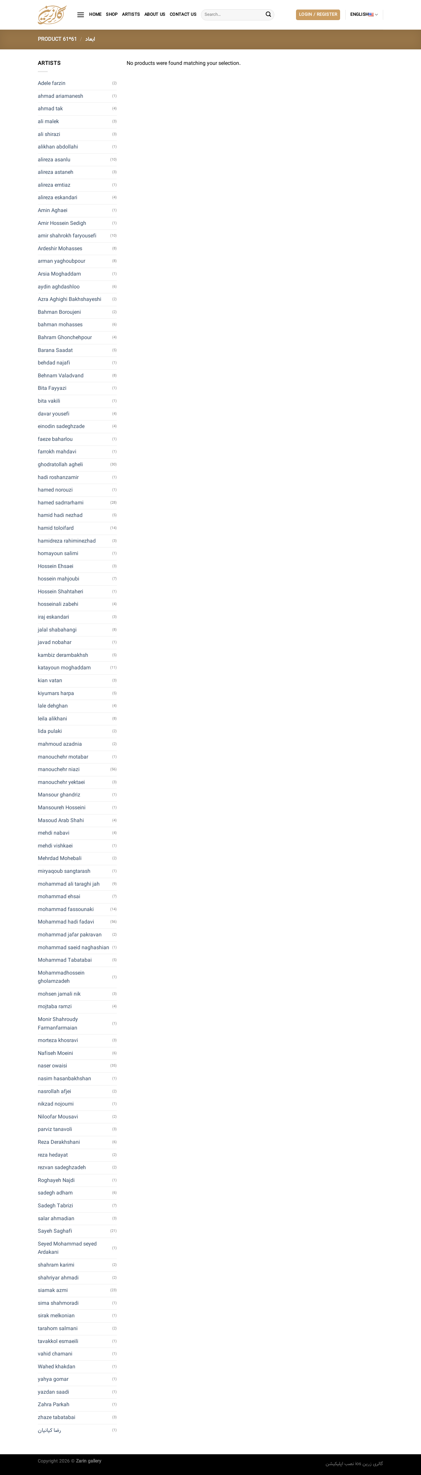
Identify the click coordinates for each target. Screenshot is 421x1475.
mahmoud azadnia (60, 744)
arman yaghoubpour (61, 261)
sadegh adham (55, 1193)
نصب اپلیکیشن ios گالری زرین (354, 1463)
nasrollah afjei (54, 1091)
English (364, 15)
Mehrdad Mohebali (60, 858)
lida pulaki (50, 731)
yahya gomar (53, 1379)
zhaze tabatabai (56, 1417)
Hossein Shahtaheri (60, 592)
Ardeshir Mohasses (60, 249)
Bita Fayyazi (52, 388)
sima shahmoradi (58, 1303)
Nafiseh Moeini (55, 1053)
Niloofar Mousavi (58, 1117)
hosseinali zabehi (58, 604)
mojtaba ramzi (55, 1007)
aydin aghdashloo (59, 287)
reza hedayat (53, 1155)
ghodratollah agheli (60, 465)
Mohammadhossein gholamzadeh (61, 977)
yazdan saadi (53, 1392)
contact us (183, 15)
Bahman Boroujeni (59, 312)
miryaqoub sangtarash (64, 871)
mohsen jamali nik (59, 994)
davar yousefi (53, 414)
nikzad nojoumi (56, 1104)
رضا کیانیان (49, 1430)
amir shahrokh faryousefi (67, 236)
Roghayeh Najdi (56, 1180)
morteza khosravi (58, 1040)
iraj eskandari (53, 617)
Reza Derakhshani (59, 1142)
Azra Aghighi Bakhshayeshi (69, 299)
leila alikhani (52, 719)
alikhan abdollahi (58, 147)
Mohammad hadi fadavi (66, 922)
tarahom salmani (58, 1329)
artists (131, 15)
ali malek (48, 122)
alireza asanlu (54, 160)
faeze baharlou (55, 439)
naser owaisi (52, 1066)
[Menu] (81, 15)
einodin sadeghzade (61, 426)
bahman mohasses (60, 325)
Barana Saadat (55, 350)
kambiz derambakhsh (63, 655)
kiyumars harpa (56, 693)
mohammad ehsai (59, 897)
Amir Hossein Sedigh (62, 223)
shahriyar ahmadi (58, 1278)
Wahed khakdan (56, 1367)
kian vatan (50, 681)
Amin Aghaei (52, 210)
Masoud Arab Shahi (61, 821)
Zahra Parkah (53, 1405)
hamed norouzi (55, 490)
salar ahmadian (56, 1219)
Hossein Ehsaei (55, 566)
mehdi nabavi (53, 833)
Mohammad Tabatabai (65, 960)
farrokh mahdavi (57, 452)
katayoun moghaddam (64, 668)
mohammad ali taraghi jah (69, 884)
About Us (154, 15)
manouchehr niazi (59, 769)
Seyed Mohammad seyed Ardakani (67, 1248)
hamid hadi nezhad (60, 515)
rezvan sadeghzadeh (62, 1168)
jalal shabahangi (57, 630)
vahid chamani (55, 1354)
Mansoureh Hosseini (62, 808)
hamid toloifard (56, 528)
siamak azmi (53, 1290)
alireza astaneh (55, 172)
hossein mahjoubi (58, 579)
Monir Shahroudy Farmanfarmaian (58, 1023)
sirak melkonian (56, 1316)
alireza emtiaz (54, 185)
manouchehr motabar (63, 757)
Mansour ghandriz (59, 795)
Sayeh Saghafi (55, 1231)
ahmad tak (50, 109)
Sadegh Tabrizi (55, 1206)
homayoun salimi (58, 554)
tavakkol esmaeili (58, 1341)
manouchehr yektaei (61, 782)
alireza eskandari (57, 198)
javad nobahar (54, 642)
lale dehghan (53, 706)
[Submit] (268, 14)
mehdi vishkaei (55, 846)
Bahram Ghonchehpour (65, 338)
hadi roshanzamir (58, 477)
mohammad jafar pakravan (70, 935)
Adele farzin (51, 83)
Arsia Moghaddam (59, 274)
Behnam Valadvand (61, 376)
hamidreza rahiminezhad (67, 541)
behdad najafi (54, 363)
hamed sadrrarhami (61, 503)
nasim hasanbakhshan (64, 1079)
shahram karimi (56, 1265)
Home (95, 15)
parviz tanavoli (55, 1129)
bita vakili (49, 401)
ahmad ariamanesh (60, 96)
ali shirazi (49, 134)
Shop (111, 15)
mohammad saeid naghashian (73, 948)
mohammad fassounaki (66, 909)
